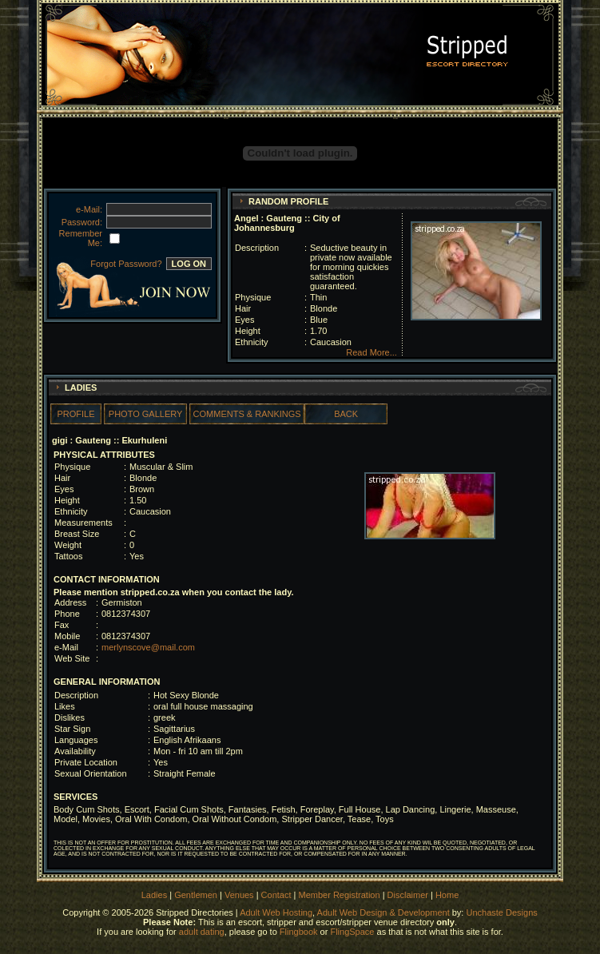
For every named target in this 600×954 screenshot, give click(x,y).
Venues (239, 895)
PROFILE (75, 414)
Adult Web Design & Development (383, 912)
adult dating (202, 931)
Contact (276, 895)
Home (447, 895)
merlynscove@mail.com (148, 647)
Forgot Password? (125, 263)
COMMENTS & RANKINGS (247, 414)
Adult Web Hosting (276, 912)
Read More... (371, 352)
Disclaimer (407, 895)
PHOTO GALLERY (146, 414)
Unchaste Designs (501, 912)
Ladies (155, 895)
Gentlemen (195, 895)
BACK (346, 414)
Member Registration (339, 895)
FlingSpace (352, 931)
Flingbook (299, 931)
